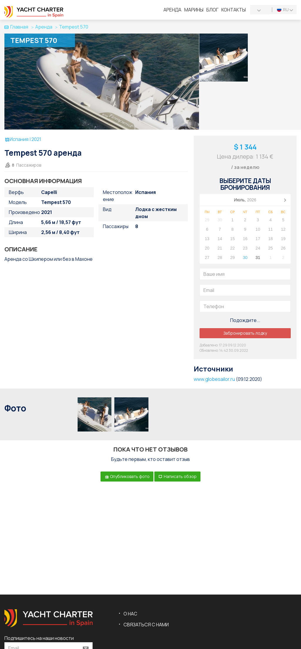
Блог (212, 9)
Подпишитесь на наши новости (39, 638)
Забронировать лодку (245, 333)
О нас (130, 613)
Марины (193, 9)
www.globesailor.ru (214, 379)
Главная (16, 27)
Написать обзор (177, 476)
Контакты (233, 9)
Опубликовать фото (127, 476)
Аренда (172, 9)
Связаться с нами (146, 624)
